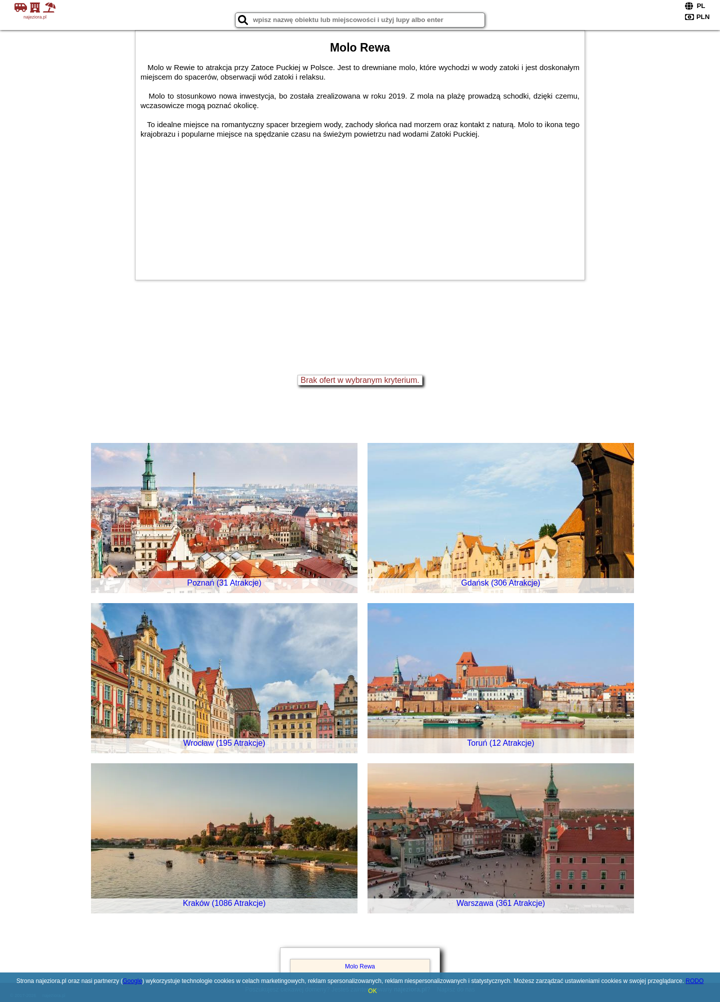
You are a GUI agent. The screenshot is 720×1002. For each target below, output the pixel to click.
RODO (695, 980)
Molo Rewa (360, 966)
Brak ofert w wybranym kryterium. (359, 380)
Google (132, 980)
